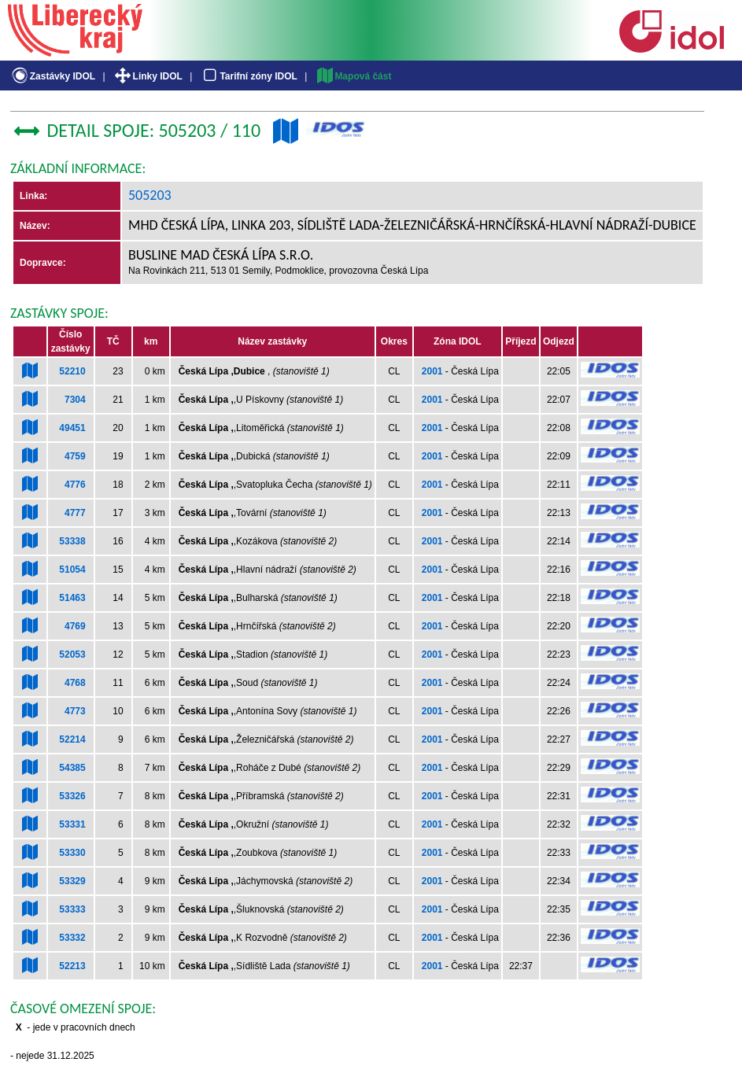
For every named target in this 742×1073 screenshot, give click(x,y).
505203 (150, 195)
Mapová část (353, 76)
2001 (432, 371)
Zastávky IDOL (52, 76)
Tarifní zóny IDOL (248, 76)
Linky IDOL (148, 76)
